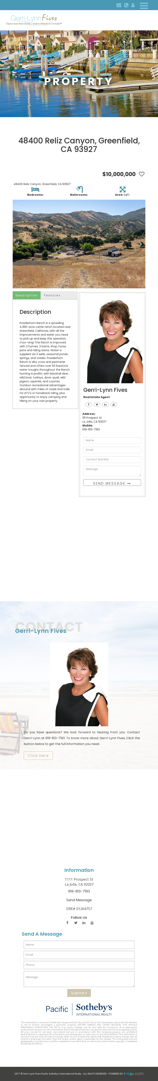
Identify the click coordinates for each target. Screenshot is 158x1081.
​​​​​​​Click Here (38, 755)
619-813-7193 (79, 891)
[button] (17, 244)
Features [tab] (52, 295)
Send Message (112, 483)
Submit (79, 993)
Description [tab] (27, 295)
